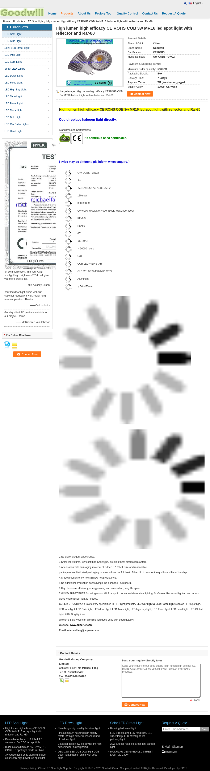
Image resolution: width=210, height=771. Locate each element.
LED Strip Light (12, 41)
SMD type (102, 561)
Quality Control (127, 13)
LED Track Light (13, 110)
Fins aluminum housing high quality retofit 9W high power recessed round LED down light (79, 736)
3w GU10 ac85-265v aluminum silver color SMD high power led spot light (25, 756)
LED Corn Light (13, 61)
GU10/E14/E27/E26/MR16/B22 (94, 271)
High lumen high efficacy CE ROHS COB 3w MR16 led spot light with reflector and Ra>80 (25, 731)
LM (88, 203)
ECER (183, 768)
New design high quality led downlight (79, 728)
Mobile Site (169, 751)
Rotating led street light (123, 728)
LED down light (102, 609)
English (198, 3)
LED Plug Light (12, 54)
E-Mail (166, 746)
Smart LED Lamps (14, 68)
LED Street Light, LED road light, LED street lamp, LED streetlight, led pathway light (131, 736)
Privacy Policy (28, 768)
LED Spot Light (34, 21)
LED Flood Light (13, 82)
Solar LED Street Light (16, 47)
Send (205, 729)
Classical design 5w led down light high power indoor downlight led (79, 745)
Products (67, 13)
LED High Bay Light (15, 89)
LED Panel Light (13, 103)
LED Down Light (13, 75)
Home (52, 13)
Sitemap (177, 746)
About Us (84, 13)
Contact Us (150, 13)
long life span (132, 588)
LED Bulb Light (12, 117)
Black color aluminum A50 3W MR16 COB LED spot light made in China (25, 749)
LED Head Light (13, 131)
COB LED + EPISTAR (89, 263)
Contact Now (142, 93)
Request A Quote (174, 13)
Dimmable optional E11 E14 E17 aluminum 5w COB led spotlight (23, 741)
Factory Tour (104, 13)
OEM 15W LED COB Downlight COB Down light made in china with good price (78, 754)
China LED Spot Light (50, 768)
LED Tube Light (13, 96)
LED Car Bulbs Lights (16, 124)
